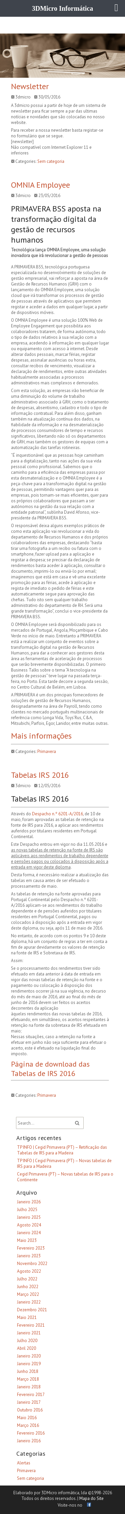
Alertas (23, 1463)
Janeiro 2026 (29, 1202)
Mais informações (41, 736)
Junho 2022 (27, 1286)
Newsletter (30, 86)
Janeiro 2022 (29, 1302)
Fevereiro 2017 (31, 1394)
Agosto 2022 (29, 1271)
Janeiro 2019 (29, 1364)
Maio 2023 (27, 1240)
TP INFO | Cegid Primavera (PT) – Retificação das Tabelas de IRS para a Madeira (62, 1150)
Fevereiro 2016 (31, 1433)
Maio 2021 (27, 1317)
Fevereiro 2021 (31, 1325)
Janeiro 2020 (29, 1356)
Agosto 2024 (29, 1225)
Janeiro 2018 (29, 1387)
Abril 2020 (26, 1348)
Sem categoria (50, 161)
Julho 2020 (27, 1340)
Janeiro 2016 (29, 1441)
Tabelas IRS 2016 (40, 775)
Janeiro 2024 (29, 1233)
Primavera (46, 751)
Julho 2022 (27, 1279)
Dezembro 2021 (32, 1310)
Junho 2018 (27, 1371)
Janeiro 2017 (29, 1402)
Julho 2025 (27, 1209)
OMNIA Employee (40, 185)
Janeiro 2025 (29, 1217)
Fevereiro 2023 (31, 1248)
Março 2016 (28, 1425)
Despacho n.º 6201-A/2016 (57, 814)
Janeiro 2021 (29, 1333)
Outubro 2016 (30, 1410)
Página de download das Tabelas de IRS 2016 (50, 1068)
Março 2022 (28, 1294)
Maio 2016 (27, 1418)
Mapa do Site (91, 1498)
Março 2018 (28, 1379)
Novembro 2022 (32, 1263)
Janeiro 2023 (29, 1256)
